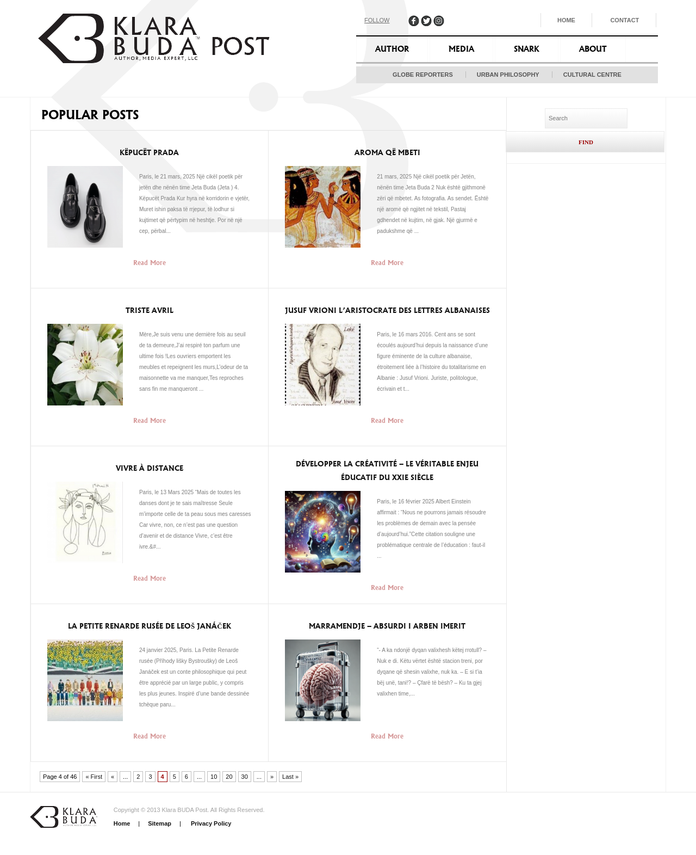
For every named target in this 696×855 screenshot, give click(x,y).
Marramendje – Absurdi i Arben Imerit (387, 626)
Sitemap (159, 823)
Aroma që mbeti (387, 152)
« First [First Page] (93, 776)
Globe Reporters (423, 74)
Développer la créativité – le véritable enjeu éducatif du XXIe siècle (387, 470)
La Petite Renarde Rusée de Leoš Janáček (149, 626)
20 (229, 776)
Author (392, 49)
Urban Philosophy (508, 74)
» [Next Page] (272, 776)
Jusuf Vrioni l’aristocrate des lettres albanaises (387, 310)
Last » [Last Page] (290, 776)
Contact (624, 20)
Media (461, 49)
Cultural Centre (592, 74)
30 (244, 776)
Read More (149, 263)
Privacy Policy (210, 823)
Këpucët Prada (149, 152)
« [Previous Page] (112, 776)
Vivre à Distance (149, 468)
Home (566, 20)
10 (213, 776)
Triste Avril (149, 310)
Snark (526, 49)
